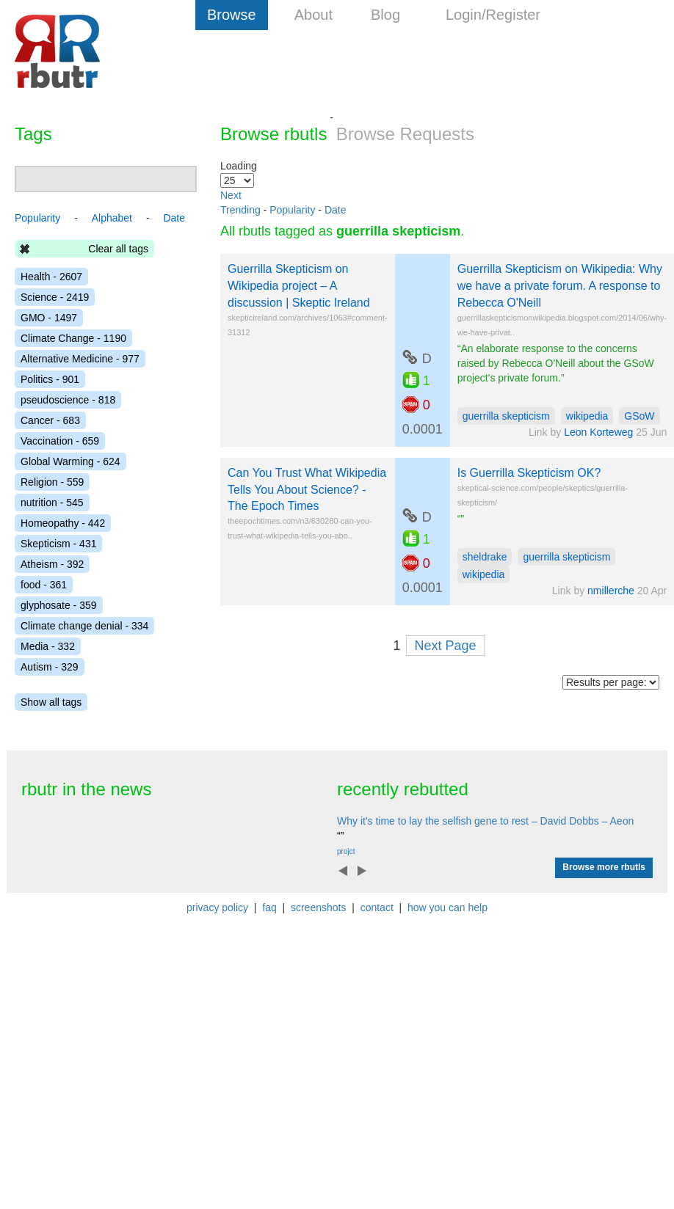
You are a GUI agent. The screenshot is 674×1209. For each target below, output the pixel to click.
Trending (240, 210)
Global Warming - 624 (70, 461)
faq (269, 907)
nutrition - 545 (52, 502)
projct (346, 851)
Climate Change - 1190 (73, 338)
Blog (385, 15)
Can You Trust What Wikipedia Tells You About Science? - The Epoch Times (307, 490)
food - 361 (44, 585)
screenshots (318, 907)
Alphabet (112, 218)
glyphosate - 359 (59, 605)
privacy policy (217, 907)
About (313, 15)
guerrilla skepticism (506, 416)
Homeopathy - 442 (63, 523)
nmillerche (610, 590)
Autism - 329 (50, 667)
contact (377, 907)
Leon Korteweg (598, 432)
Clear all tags (118, 249)
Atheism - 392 (52, 564)
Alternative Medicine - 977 (80, 359)
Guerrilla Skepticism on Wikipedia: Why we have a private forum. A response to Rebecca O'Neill (559, 286)
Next (231, 195)
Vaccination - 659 (60, 441)
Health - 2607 (51, 276)
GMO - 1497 (49, 318)
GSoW (639, 416)
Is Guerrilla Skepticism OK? (529, 473)
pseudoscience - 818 (68, 400)
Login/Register (493, 15)
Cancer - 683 (50, 420)
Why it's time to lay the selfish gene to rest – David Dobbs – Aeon (485, 821)
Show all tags (51, 702)
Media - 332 (48, 646)
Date (336, 210)
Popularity (292, 210)
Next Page (445, 645)
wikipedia (587, 416)
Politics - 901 (50, 379)
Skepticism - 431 (58, 543)
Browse (231, 15)
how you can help (447, 907)
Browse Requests (405, 134)
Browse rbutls (273, 134)
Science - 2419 (55, 297)
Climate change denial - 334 (84, 626)
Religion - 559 (52, 482)
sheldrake (485, 557)
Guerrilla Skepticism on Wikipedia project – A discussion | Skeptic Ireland (299, 286)
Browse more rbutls (603, 867)
